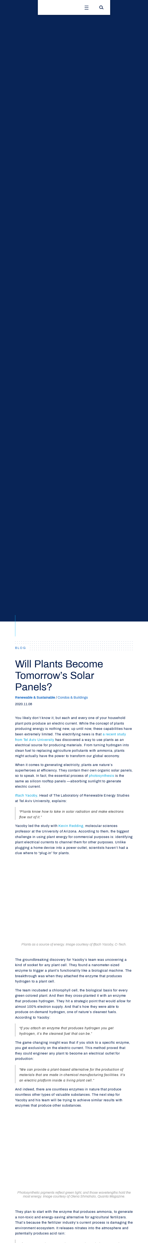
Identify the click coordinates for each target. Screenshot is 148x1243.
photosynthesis (101, 775)
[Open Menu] (86, 7)
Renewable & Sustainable (35, 697)
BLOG (20, 648)
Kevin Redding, (71, 826)
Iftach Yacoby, (26, 795)
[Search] (101, 7)
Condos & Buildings (73, 697)
